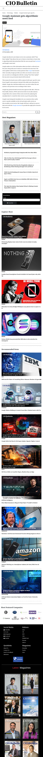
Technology (10, 13)
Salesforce (4, 531)
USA (23, 636)
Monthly (24, 648)
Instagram (7, 634)
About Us (6, 648)
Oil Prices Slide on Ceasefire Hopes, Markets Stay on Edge (18, 472)
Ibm (3, 377)
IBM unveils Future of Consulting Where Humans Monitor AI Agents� (21, 379)
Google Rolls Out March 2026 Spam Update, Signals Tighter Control (21, 441)
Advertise (6, 654)
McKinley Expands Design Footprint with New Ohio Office (20, 152)
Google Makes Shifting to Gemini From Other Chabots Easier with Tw (21, 410)
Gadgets (4, 562)
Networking (5, 594)
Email (4, 198)
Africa (24, 642)
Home (4, 13)
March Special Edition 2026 (31, 143)
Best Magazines (9, 118)
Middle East (25, 638)
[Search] (38, 112)
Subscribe (10, 203)
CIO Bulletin (5, 50)
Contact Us (6, 650)
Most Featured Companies (12, 607)
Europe (24, 640)
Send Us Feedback (8, 652)
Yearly (24, 650)
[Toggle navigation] (3, 8)
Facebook (37, 61)
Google (30, 70)
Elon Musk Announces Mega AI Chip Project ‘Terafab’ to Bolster (20, 502)
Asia (23, 629)
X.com (6, 632)
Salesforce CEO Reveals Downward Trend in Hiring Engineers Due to (21, 533)
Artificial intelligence (7, 500)
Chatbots (4, 407)
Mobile (16, 13)
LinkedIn (7, 629)
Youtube (6, 638)
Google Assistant (17, 105)
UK (23, 632)
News (3, 469)
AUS (23, 634)
